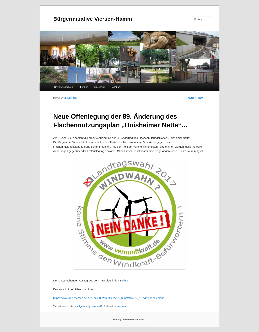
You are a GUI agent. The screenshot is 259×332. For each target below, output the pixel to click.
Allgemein (82, 306)
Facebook (116, 87)
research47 (96, 306)
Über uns (83, 87)
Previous (190, 98)
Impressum (99, 87)
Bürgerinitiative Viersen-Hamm (92, 19)
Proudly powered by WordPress (129, 319)
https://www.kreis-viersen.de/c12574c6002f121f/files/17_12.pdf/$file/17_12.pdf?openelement (108, 297)
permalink (122, 306)
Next (202, 98)
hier (126, 280)
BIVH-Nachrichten (63, 87)
